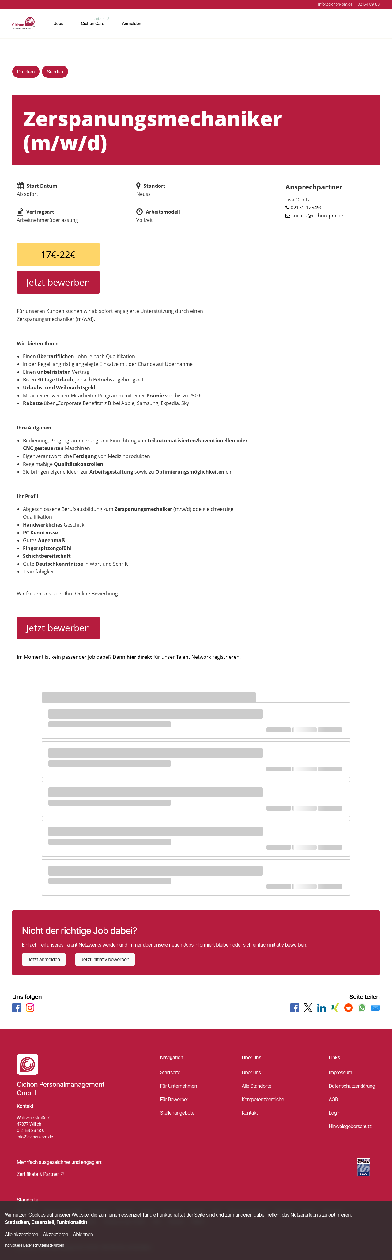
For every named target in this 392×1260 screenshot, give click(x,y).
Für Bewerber (174, 1099)
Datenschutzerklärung (352, 1086)
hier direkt (139, 657)
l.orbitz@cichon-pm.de (317, 215)
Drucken (26, 72)
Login (335, 1113)
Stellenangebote (177, 1113)
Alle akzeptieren (21, 1234)
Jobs (58, 23)
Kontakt (250, 1113)
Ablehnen (83, 1234)
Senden (55, 72)
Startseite (170, 1072)
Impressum (340, 1072)
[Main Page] (23, 23)
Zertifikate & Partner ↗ (41, 1174)
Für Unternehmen (178, 1086)
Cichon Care (92, 23)
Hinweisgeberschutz (350, 1126)
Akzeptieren (55, 1234)
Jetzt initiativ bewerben (105, 959)
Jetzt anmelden (44, 959)
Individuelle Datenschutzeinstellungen (34, 1245)
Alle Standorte (256, 1086)
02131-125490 (306, 207)
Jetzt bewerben (58, 282)
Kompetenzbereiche (263, 1099)
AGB (333, 1099)
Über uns (251, 1072)
